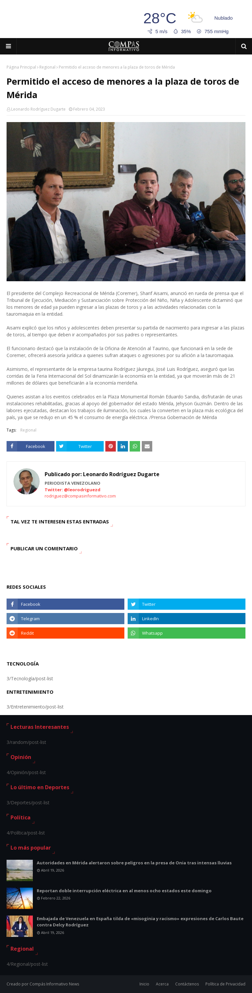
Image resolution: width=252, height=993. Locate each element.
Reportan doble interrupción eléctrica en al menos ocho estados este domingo (124, 891)
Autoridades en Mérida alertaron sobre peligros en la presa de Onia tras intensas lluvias (134, 863)
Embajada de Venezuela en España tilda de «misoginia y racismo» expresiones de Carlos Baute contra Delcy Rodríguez (140, 922)
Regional (47, 67)
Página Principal (21, 67)
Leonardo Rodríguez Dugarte (38, 109)
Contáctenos (187, 984)
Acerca (162, 984)
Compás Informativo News (54, 984)
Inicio (144, 984)
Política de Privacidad (225, 984)
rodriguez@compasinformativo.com (80, 496)
